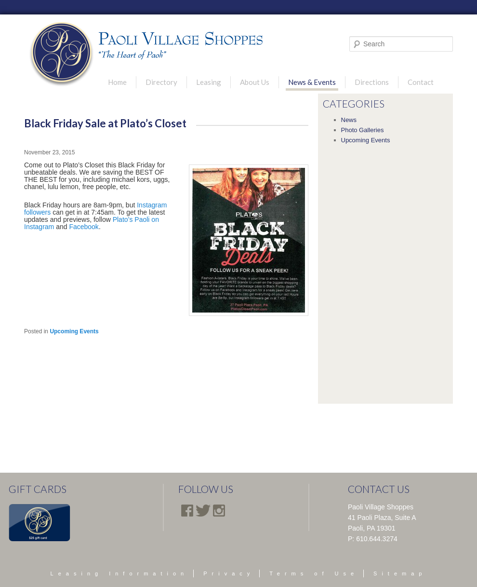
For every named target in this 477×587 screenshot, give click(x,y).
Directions (372, 82)
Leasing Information (120, 573)
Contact (421, 82)
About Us (254, 82)
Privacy (228, 573)
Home (117, 82)
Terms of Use (313, 573)
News (349, 119)
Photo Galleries (362, 130)
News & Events (312, 82)
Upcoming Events (74, 331)
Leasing (208, 82)
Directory (161, 82)
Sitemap (399, 573)
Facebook (83, 227)
